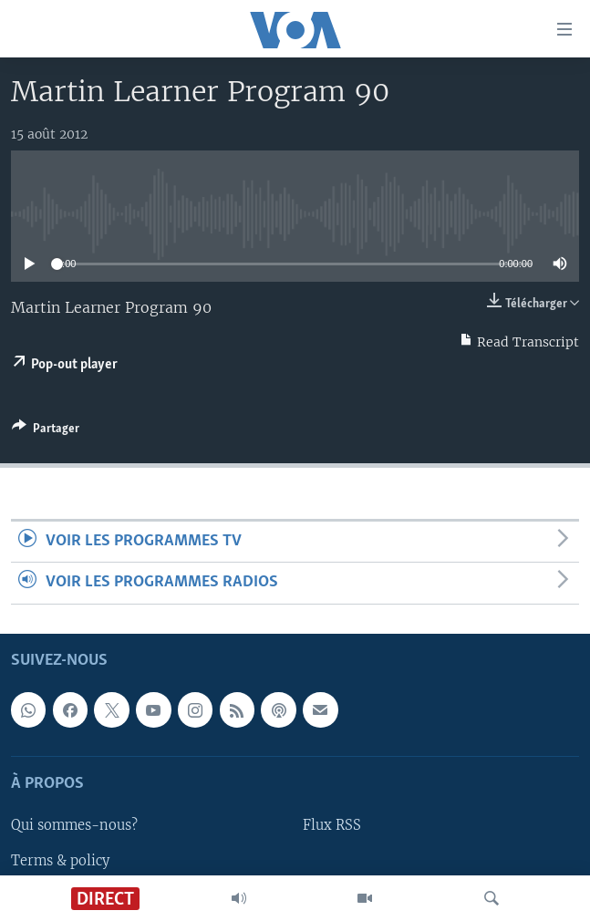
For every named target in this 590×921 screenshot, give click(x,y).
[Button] (45, 431)
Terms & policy (60, 860)
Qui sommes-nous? (74, 825)
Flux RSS (332, 825)
